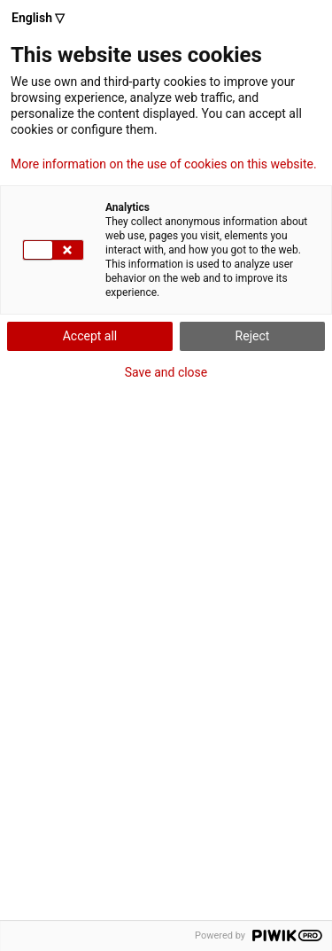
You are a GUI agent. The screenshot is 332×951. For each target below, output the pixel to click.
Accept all (90, 336)
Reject (252, 336)
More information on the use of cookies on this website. (164, 164)
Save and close (166, 372)
